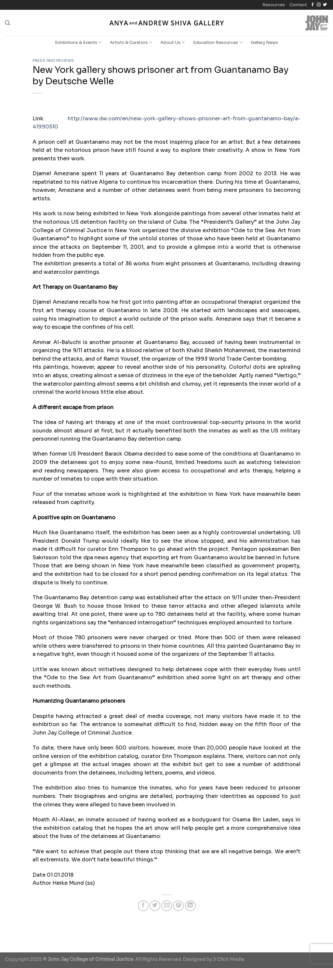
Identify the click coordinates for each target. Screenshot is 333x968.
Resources (273, 4)
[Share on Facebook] (143, 905)
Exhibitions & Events (78, 42)
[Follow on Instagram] (319, 5)
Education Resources (217, 42)
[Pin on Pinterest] (178, 905)
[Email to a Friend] (166, 905)
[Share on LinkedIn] (190, 905)
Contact (298, 4)
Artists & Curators (131, 42)
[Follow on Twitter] (325, 5)
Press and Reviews (53, 60)
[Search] (7, 23)
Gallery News (264, 42)
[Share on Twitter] (155, 905)
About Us (172, 42)
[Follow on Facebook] (312, 5)
